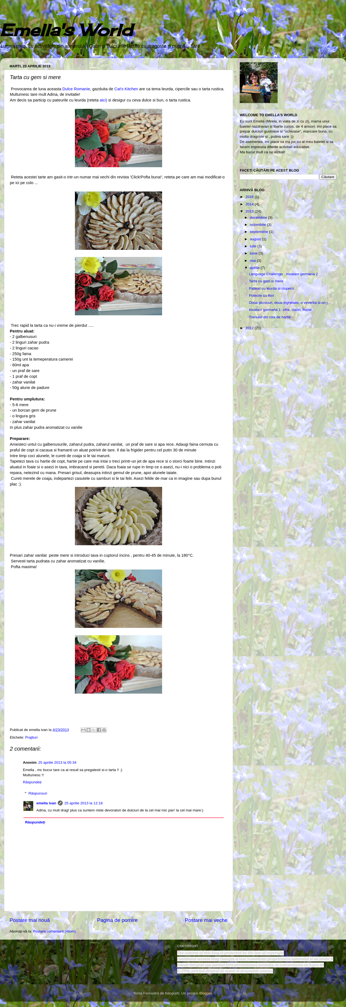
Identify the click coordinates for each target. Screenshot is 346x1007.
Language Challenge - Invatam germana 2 (283, 274)
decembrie (259, 217)
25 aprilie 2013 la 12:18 (83, 803)
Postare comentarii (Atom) (54, 931)
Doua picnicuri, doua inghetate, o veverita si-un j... (289, 303)
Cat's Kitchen (126, 89)
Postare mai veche (206, 920)
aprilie (255, 268)
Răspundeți (32, 782)
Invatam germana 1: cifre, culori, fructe (280, 310)
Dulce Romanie (75, 89)
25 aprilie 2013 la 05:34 (57, 762)
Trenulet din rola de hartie (270, 317)
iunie (254, 253)
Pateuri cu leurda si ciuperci (271, 288)
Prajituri (31, 737)
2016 (250, 197)
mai (253, 261)
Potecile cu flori (261, 295)
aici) (103, 100)
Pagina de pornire (117, 920)
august (256, 239)
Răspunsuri (38, 793)
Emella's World (66, 30)
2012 (250, 328)
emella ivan (46, 803)
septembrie (259, 232)
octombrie (258, 225)
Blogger (205, 993)
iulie (253, 246)
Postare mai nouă (30, 920)
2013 (250, 211)
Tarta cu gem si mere (266, 281)
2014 (250, 204)
